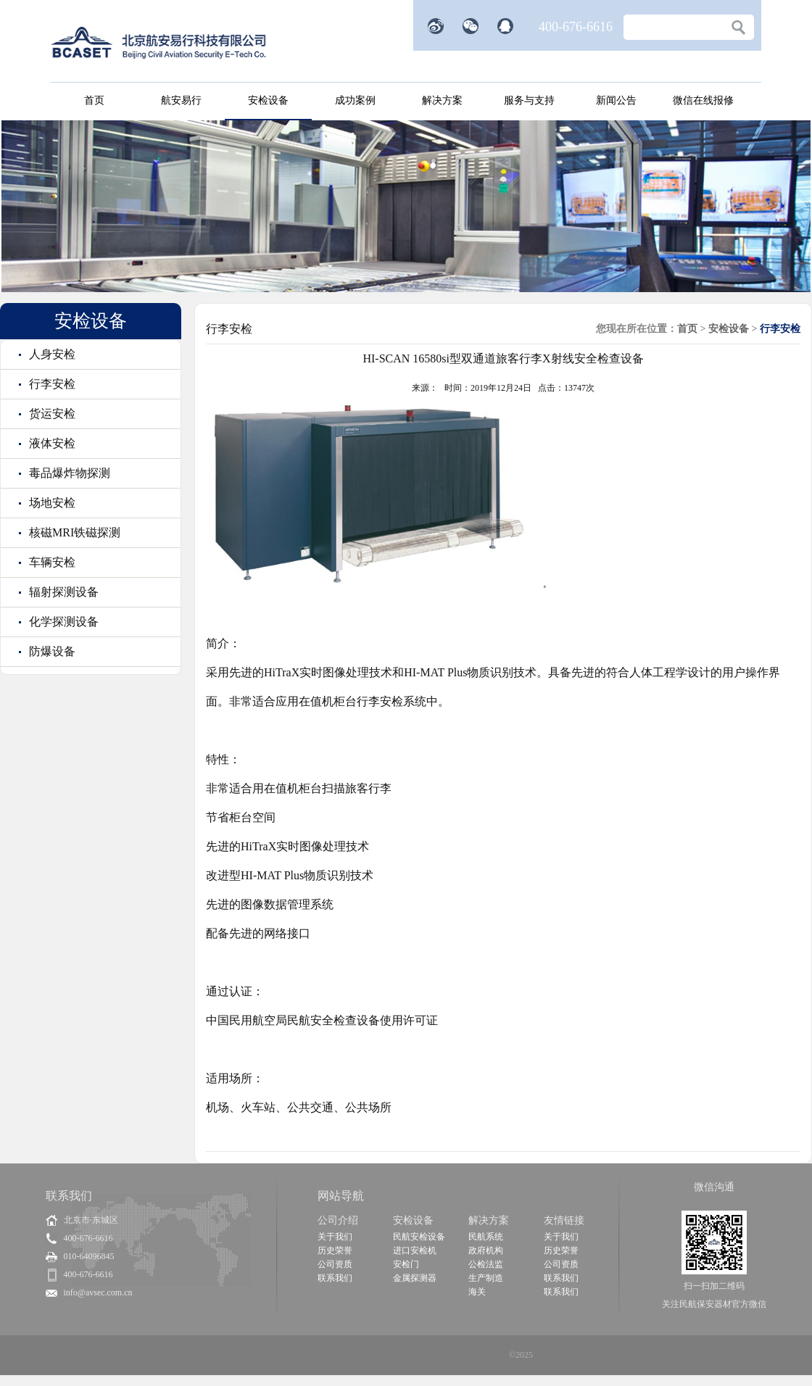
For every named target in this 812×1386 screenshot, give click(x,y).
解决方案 (442, 100)
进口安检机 (414, 1250)
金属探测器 (414, 1278)
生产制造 (485, 1278)
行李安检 (50, 384)
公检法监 (485, 1264)
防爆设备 (50, 651)
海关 (477, 1292)
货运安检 (50, 413)
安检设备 (268, 100)
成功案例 (355, 100)
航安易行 (181, 100)
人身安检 (50, 354)
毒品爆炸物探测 (68, 473)
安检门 (406, 1264)
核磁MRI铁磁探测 (73, 532)
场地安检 (50, 503)
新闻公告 (616, 100)
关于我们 (335, 1237)
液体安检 (50, 443)
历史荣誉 (335, 1250)
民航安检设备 (419, 1237)
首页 (94, 100)
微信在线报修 (703, 100)
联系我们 (335, 1278)
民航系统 (485, 1237)
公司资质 (335, 1264)
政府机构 (485, 1250)
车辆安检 (50, 562)
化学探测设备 (62, 621)
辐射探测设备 (62, 592)
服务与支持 (529, 100)
